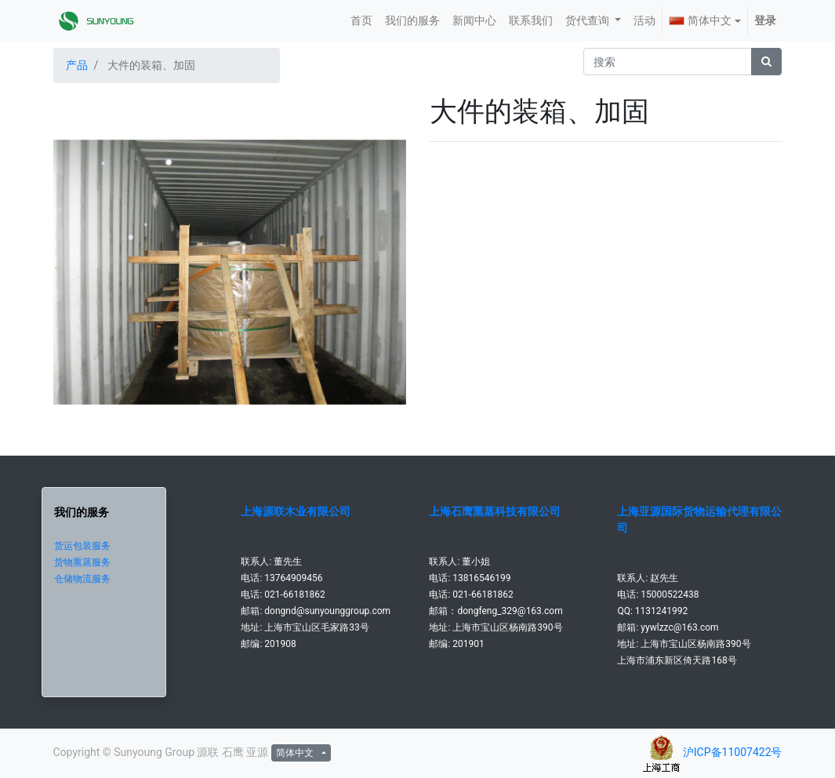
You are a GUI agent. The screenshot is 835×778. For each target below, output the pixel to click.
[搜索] (766, 61)
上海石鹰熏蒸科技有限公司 (495, 511)
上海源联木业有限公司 (295, 511)
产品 (77, 65)
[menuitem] (361, 20)
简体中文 (700, 20)
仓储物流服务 (82, 578)
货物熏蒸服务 (82, 562)
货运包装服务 (82, 545)
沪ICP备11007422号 (732, 752)
